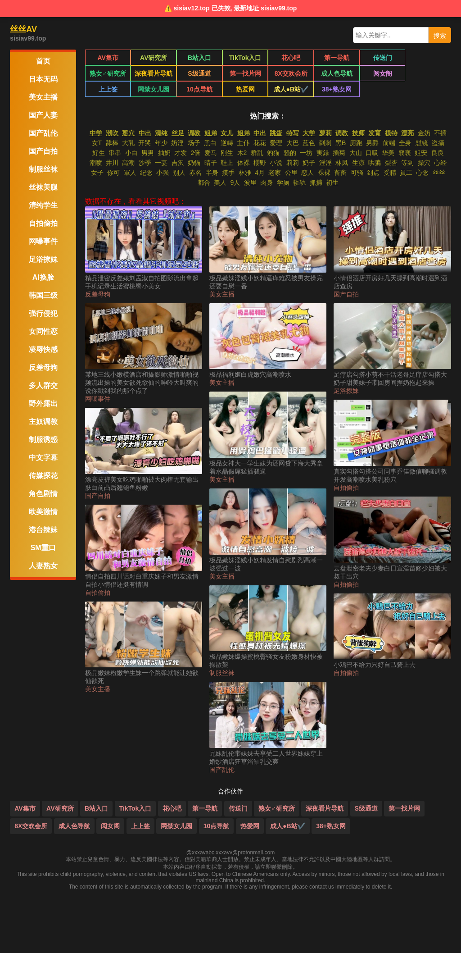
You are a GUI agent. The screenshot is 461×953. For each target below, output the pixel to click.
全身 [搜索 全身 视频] (405, 142)
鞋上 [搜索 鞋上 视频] (227, 162)
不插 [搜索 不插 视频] (440, 133)
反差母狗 (97, 294)
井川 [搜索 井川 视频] (112, 162)
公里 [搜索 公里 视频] (291, 172)
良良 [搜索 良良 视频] (437, 152)
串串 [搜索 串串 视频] (114, 152)
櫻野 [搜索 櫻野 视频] (259, 162)
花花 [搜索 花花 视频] (259, 142)
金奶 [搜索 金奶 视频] (424, 133)
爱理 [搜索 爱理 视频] (276, 142)
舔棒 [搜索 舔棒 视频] (112, 142)
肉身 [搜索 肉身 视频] (266, 182)
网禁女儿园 (428, 73)
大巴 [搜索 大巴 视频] (292, 142)
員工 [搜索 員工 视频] (406, 172)
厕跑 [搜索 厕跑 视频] (356, 142)
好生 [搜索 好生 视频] (98, 152)
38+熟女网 (245, 89)
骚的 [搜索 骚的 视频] (290, 152)
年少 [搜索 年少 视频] (161, 142)
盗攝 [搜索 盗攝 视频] (438, 142)
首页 (43, 61)
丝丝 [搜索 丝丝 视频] (439, 172)
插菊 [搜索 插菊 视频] (339, 152)
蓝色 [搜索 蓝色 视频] (309, 142)
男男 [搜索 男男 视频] (147, 152)
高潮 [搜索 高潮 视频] (128, 162)
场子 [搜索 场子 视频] (194, 142)
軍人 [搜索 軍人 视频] (130, 172)
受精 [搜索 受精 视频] (390, 172)
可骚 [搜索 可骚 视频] (357, 172)
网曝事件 (97, 398)
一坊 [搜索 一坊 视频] (306, 152)
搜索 (440, 35)
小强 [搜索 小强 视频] (162, 172)
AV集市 (107, 57)
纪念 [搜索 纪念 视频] (146, 172)
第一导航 (336, 57)
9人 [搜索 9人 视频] (235, 182)
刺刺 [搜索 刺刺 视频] (325, 142)
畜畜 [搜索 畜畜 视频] (340, 172)
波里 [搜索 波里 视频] (250, 182)
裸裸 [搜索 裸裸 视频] (324, 172)
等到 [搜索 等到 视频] (407, 162)
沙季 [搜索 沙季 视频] (145, 162)
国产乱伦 (222, 769)
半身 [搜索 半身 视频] (212, 172)
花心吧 (290, 57)
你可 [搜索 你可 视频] (113, 172)
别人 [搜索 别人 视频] (179, 172)
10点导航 (108, 89)
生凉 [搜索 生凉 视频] (358, 162)
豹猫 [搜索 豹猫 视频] (273, 152)
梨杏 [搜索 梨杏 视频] (391, 162)
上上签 (382, 73)
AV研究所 (153, 57)
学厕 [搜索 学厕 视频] (283, 182)
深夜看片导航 (108, 73)
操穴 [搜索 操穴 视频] (424, 162)
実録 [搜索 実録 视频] (322, 152)
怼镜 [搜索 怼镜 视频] (422, 142)
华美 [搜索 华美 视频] (388, 152)
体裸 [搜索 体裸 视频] (243, 162)
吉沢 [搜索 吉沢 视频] (178, 162)
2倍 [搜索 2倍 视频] (195, 152)
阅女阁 (336, 73)
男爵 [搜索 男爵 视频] (372, 142)
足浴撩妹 (346, 390)
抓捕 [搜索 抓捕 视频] (316, 182)
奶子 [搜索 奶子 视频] (309, 162)
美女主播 (97, 689)
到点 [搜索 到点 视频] (373, 172)
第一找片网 (199, 73)
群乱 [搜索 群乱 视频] (257, 152)
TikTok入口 (245, 57)
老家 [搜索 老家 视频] (274, 172)
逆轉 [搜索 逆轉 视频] (227, 142)
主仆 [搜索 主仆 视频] (243, 142)
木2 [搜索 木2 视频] (242, 152)
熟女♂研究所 (428, 57)
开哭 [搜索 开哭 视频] (144, 142)
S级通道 (153, 73)
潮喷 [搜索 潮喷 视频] (96, 162)
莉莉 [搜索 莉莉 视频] (292, 162)
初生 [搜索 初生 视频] (332, 182)
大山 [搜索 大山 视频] (355, 152)
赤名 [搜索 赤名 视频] (195, 172)
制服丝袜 (222, 672)
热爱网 (153, 89)
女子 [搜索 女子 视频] (97, 172)
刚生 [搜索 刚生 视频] (227, 152)
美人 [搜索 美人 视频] (220, 182)
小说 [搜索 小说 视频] (276, 162)
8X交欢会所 (245, 73)
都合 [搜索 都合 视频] (204, 182)
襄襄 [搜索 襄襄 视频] (404, 152)
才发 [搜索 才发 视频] (180, 152)
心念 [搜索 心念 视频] (422, 172)
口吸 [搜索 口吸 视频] (372, 152)
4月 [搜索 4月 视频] (260, 172)
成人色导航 (291, 73)
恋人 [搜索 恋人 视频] (307, 172)
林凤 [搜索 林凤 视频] (341, 162)
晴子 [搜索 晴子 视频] (210, 162)
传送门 (382, 57)
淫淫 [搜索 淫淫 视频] (325, 162)
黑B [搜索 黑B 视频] (340, 142)
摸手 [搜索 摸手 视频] (228, 172)
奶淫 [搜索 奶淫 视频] (177, 142)
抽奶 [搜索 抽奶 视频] (164, 152)
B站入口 (199, 57)
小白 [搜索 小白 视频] (131, 152)
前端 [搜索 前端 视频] (389, 142)
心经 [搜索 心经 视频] (440, 162)
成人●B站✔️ (199, 89)
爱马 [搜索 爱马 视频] (210, 152)
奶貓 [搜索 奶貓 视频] (194, 162)
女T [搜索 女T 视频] (97, 142)
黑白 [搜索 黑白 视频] (210, 142)
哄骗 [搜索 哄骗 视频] (374, 162)
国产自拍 (97, 495)
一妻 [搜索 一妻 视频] (161, 162)
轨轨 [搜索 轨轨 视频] (299, 182)
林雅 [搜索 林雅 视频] (245, 172)
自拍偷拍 (97, 592)
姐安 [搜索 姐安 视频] (421, 152)
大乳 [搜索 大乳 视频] (128, 142)
